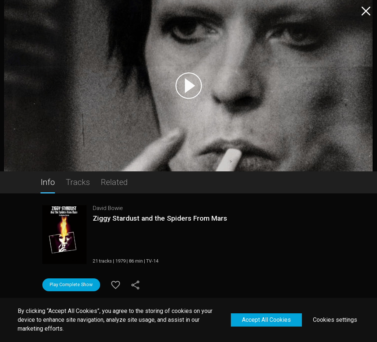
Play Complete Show (71, 284)
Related (114, 182)
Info (47, 182)
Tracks (78, 182)
